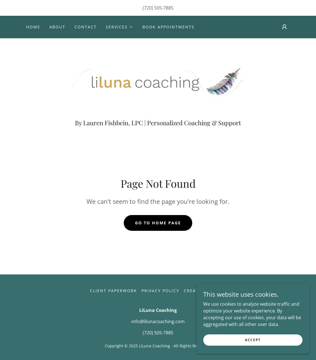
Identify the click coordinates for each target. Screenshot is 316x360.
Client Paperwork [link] (113, 290)
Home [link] (33, 27)
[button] (119, 27)
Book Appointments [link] (168, 27)
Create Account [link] (205, 290)
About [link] (57, 27)
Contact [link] (85, 27)
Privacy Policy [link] (160, 290)
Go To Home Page (158, 222)
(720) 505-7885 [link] (158, 8)
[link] (158, 80)
